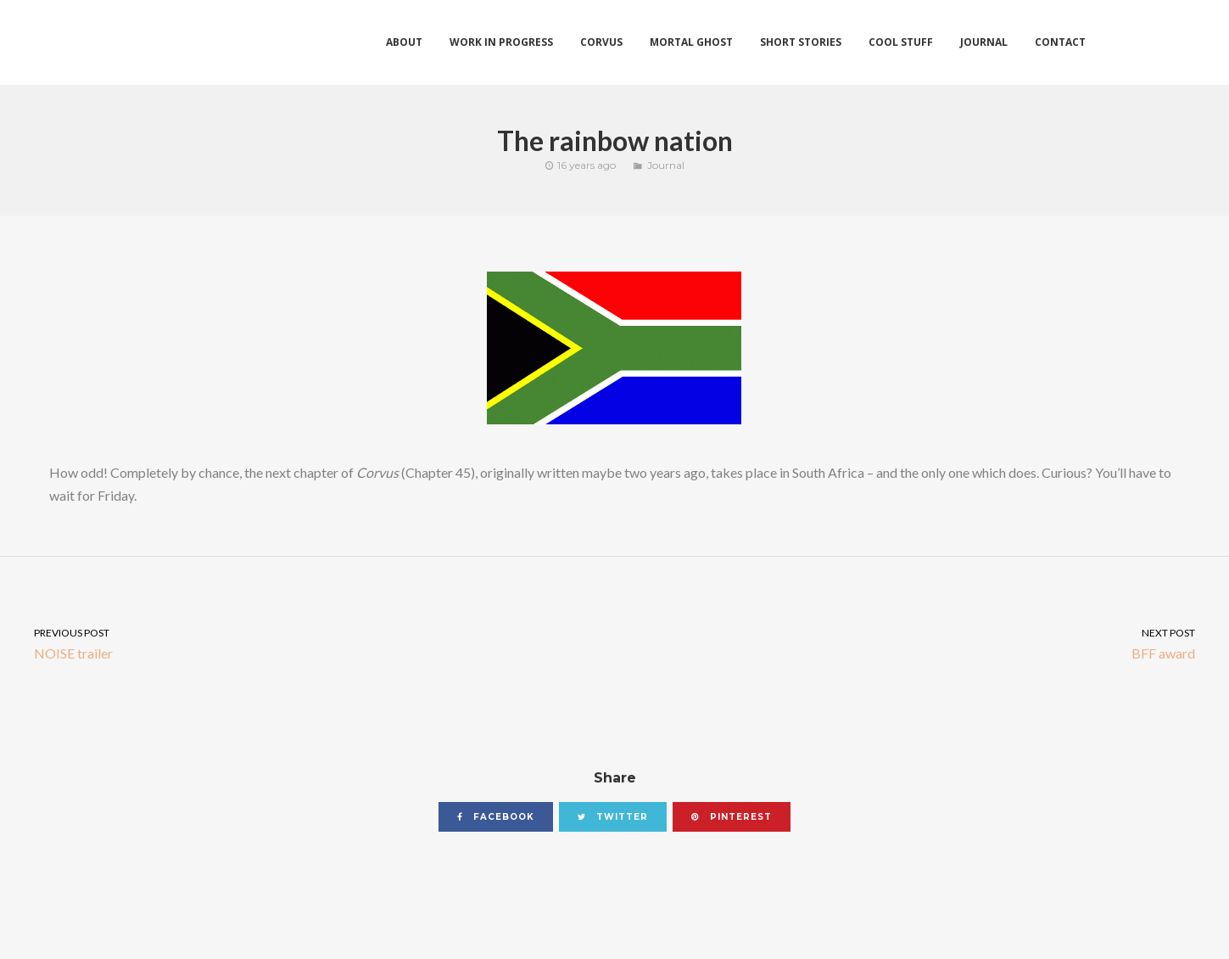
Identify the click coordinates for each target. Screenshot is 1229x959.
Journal (665, 165)
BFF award (922, 643)
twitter (613, 816)
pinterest (731, 816)
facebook (495, 816)
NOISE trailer (307, 643)
